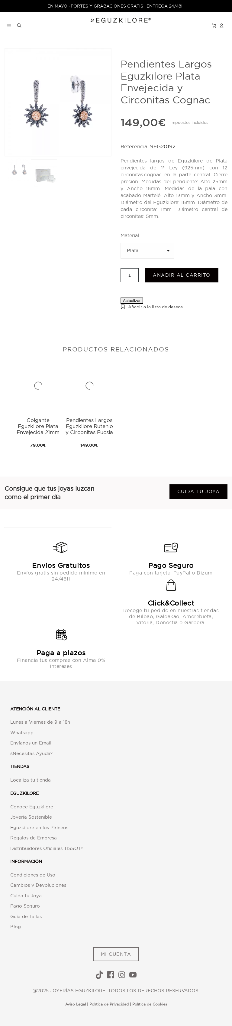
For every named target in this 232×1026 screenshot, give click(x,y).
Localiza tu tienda (30, 780)
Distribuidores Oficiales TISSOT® (46, 848)
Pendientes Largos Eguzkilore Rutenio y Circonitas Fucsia (89, 426)
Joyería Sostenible (31, 817)
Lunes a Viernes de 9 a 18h (40, 722)
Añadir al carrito (182, 275)
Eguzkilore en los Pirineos (39, 827)
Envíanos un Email (30, 743)
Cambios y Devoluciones (38, 885)
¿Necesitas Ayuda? (31, 753)
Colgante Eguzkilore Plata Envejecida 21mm (38, 426)
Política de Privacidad (109, 1004)
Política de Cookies (149, 1004)
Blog (15, 927)
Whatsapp (22, 732)
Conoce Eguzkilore (31, 807)
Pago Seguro (25, 906)
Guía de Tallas (26, 916)
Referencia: (135, 146)
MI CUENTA (116, 954)
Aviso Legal (75, 1004)
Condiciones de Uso (32, 875)
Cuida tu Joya (26, 896)
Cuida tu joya (198, 491)
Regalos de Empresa (33, 838)
